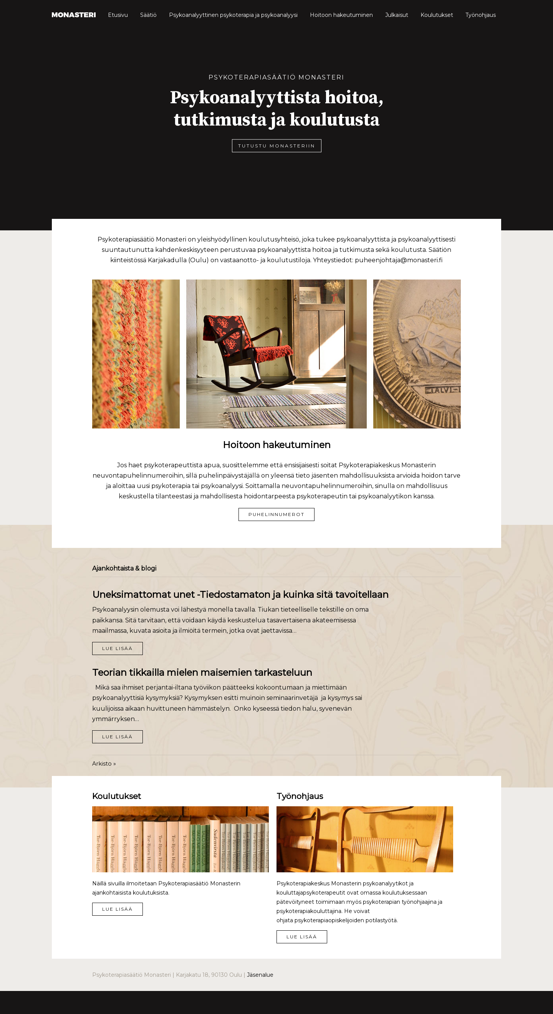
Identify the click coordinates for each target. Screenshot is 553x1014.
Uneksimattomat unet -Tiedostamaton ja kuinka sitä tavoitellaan (240, 594)
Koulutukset (437, 15)
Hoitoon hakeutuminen (341, 15)
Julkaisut (396, 15)
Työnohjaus (480, 15)
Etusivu (118, 15)
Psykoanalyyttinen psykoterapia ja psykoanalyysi (233, 15)
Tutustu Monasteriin (276, 145)
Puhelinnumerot (276, 514)
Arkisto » (104, 763)
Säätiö (148, 15)
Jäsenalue (260, 974)
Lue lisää (117, 648)
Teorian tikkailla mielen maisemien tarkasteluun (202, 672)
